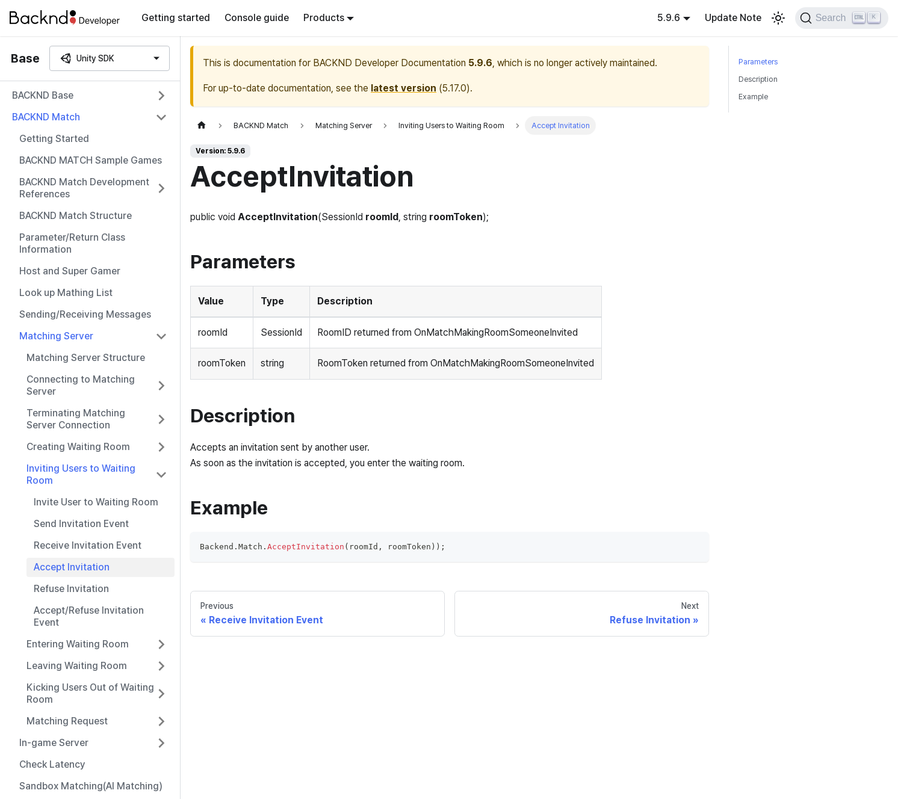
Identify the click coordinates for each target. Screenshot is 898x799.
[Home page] (201, 125)
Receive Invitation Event (87, 545)
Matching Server (56, 336)
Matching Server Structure (85, 357)
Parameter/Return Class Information (72, 243)
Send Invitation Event (81, 523)
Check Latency (52, 764)
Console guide (256, 17)
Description (758, 79)
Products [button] (323, 17)
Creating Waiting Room (78, 446)
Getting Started (54, 138)
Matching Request (67, 721)
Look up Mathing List (66, 292)
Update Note (733, 17)
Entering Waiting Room (77, 644)
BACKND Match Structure (75, 215)
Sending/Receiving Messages (85, 314)
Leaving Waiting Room (76, 665)
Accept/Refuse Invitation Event (89, 616)
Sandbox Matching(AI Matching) (91, 786)
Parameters (758, 61)
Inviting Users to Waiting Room (80, 474)
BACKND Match (46, 117)
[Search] (841, 18)
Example (753, 96)
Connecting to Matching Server (80, 385)
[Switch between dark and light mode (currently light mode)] (778, 18)
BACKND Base (42, 95)
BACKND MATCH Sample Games (90, 160)
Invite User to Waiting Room (96, 502)
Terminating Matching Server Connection (75, 419)
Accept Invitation (72, 567)
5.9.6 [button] (668, 17)
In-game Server (53, 742)
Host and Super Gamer (69, 271)
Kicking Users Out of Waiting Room (90, 693)
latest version (403, 88)
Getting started (175, 17)
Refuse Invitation (71, 588)
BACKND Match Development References (84, 188)
